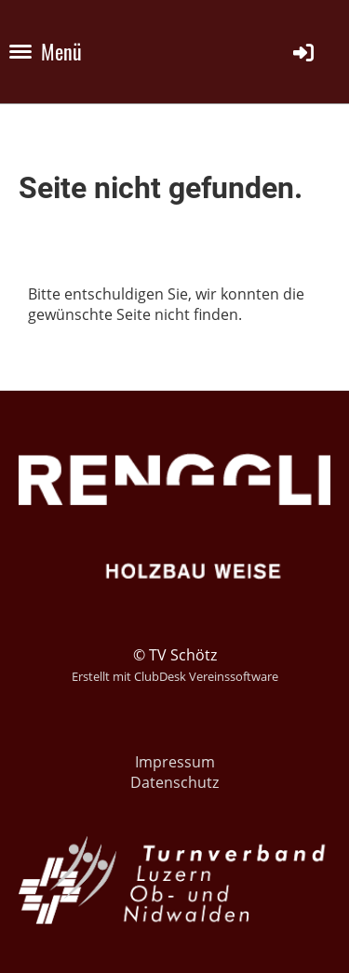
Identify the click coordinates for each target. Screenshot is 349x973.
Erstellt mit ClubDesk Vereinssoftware (175, 676)
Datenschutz (174, 782)
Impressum (175, 762)
